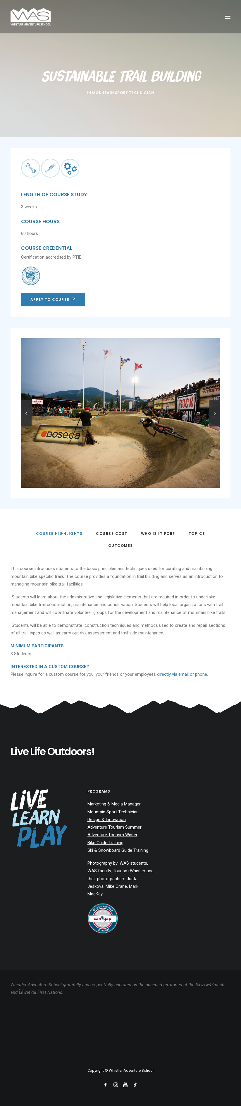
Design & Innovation (106, 819)
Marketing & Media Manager (114, 804)
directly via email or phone (182, 674)
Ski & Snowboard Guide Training (117, 850)
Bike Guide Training (105, 842)
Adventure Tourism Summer (114, 827)
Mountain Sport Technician (123, 92)
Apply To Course (53, 299)
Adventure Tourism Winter (112, 834)
